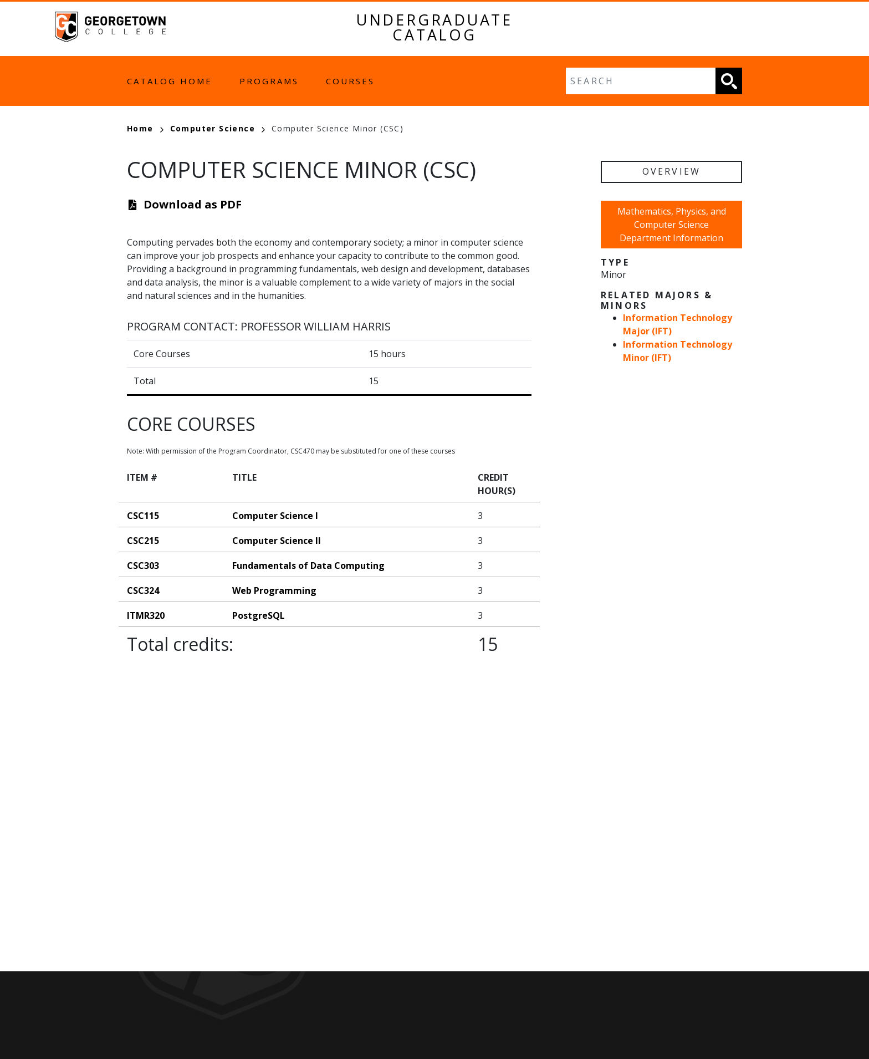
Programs (269, 80)
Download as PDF (193, 204)
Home (145, 128)
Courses (350, 80)
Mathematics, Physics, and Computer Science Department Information (671, 224)
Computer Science (217, 128)
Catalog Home (169, 80)
